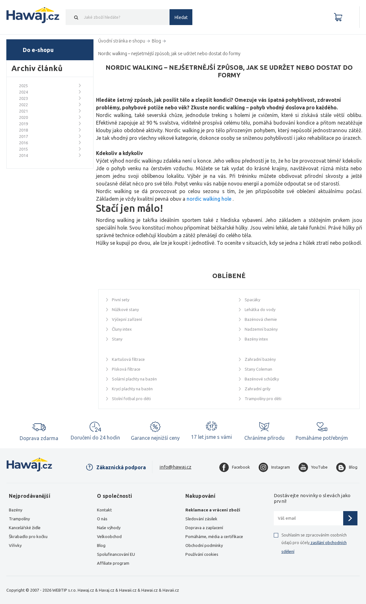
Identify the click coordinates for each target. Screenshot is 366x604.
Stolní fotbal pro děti (131, 398)
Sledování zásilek (201, 518)
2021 (23, 111)
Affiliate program (113, 563)
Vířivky (15, 545)
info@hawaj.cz (175, 467)
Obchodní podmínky (204, 545)
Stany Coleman (258, 369)
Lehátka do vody (260, 309)
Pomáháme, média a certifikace (214, 536)
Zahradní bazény (260, 359)
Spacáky (252, 299)
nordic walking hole (209, 199)
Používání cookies (201, 554)
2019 (23, 123)
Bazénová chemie (261, 319)
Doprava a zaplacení (204, 527)
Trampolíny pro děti (263, 398)
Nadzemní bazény (261, 329)
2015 (23, 149)
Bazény (15, 510)
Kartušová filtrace (128, 359)
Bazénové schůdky (262, 379)
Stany (117, 339)
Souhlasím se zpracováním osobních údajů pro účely (314, 543)
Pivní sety (120, 299)
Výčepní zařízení (127, 319)
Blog (101, 545)
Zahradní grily (257, 388)
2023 (23, 98)
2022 (23, 104)
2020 (23, 117)
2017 (23, 136)
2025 (23, 85)
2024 (23, 92)
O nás (102, 518)
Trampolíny (19, 518)
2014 (23, 155)
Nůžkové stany (125, 309)
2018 (23, 130)
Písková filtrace (126, 369)
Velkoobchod (109, 536)
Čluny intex (122, 329)
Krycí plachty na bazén (132, 388)
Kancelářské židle (25, 527)
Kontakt (104, 510)
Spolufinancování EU (116, 554)
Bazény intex (256, 339)
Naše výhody (108, 527)
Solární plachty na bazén (134, 379)
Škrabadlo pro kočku (28, 536)
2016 (23, 142)
